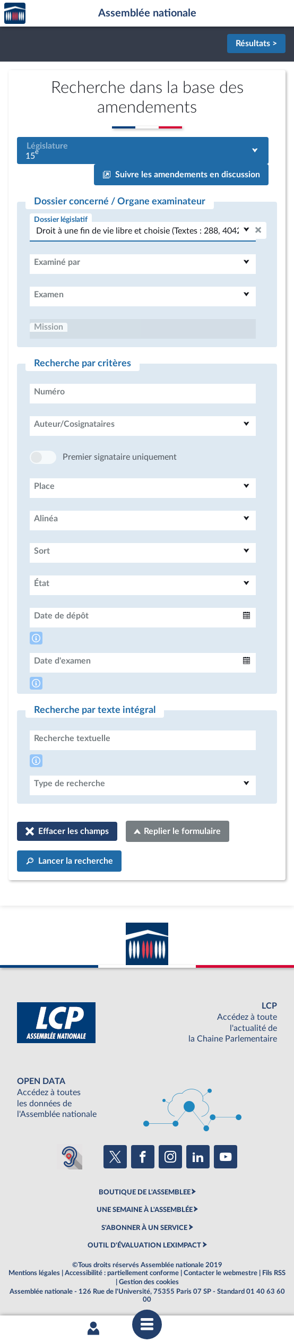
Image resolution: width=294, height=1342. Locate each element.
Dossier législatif (61, 219)
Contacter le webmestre (220, 1273)
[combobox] (143, 150)
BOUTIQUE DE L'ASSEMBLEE (145, 1192)
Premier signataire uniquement (120, 457)
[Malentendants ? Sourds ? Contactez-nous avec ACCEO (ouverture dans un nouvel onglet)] (69, 1156)
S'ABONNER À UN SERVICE (144, 1228)
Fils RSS (274, 1273)
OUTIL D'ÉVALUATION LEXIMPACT (144, 1245)
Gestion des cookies (149, 1282)
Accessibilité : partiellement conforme (122, 1273)
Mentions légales (34, 1273)
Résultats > (256, 43)
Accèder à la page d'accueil (14, 13)
